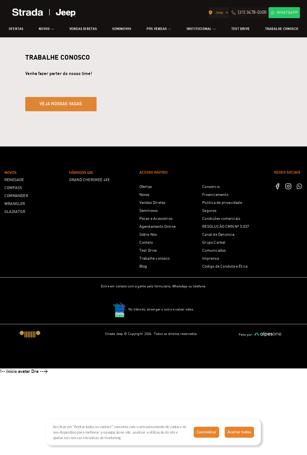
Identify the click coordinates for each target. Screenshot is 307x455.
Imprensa (210, 338)
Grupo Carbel (213, 322)
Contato (146, 322)
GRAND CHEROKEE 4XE (89, 260)
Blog (143, 346)
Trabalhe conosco (154, 338)
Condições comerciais (221, 299)
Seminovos (148, 291)
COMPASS (13, 268)
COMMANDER (16, 276)
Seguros (209, 291)
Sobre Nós (148, 315)
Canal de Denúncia (218, 315)
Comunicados (214, 330)
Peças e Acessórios (156, 299)
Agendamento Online (157, 307)
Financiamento (215, 275)
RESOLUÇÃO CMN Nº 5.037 (225, 307)
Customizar (206, 432)
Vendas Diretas (152, 283)
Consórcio (211, 267)
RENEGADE (14, 260)
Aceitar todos (239, 432)
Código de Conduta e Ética (224, 346)
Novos (144, 275)
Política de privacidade (222, 283)
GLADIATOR (14, 292)
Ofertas (145, 267)
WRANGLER (14, 284)
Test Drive (148, 330)
